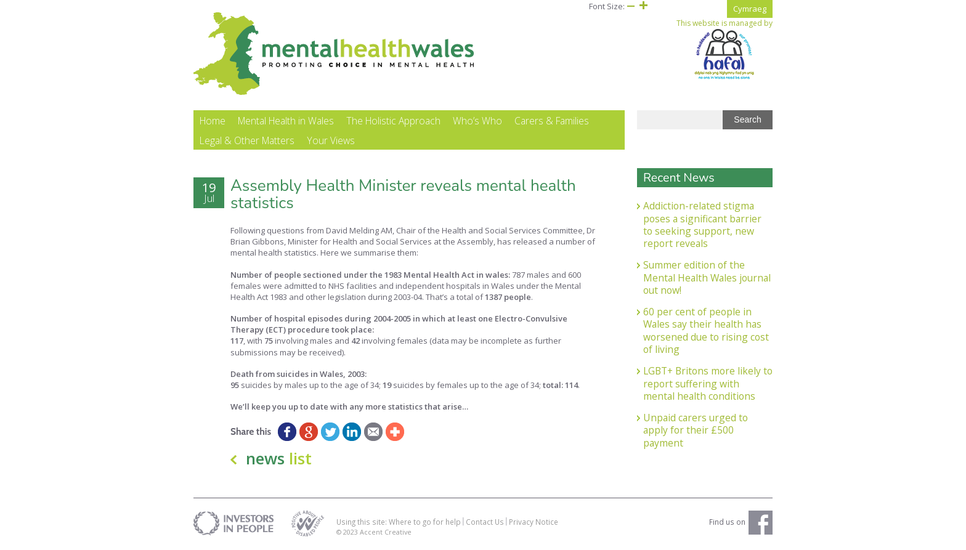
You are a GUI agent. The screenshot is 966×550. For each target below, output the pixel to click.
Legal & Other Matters (247, 140)
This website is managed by (724, 49)
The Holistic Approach (393, 120)
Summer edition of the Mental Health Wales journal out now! (707, 277)
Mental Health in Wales (286, 120)
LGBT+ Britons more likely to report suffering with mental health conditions (708, 383)
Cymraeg (749, 8)
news (279, 458)
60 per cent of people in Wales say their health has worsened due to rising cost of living (706, 330)
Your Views (331, 140)
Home (212, 120)
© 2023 (348, 531)
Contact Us (485, 522)
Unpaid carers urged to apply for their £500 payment (695, 430)
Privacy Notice (533, 522)
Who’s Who (477, 120)
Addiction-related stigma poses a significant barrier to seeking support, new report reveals (702, 224)
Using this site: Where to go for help (398, 522)
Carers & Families (551, 120)
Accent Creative (386, 531)
